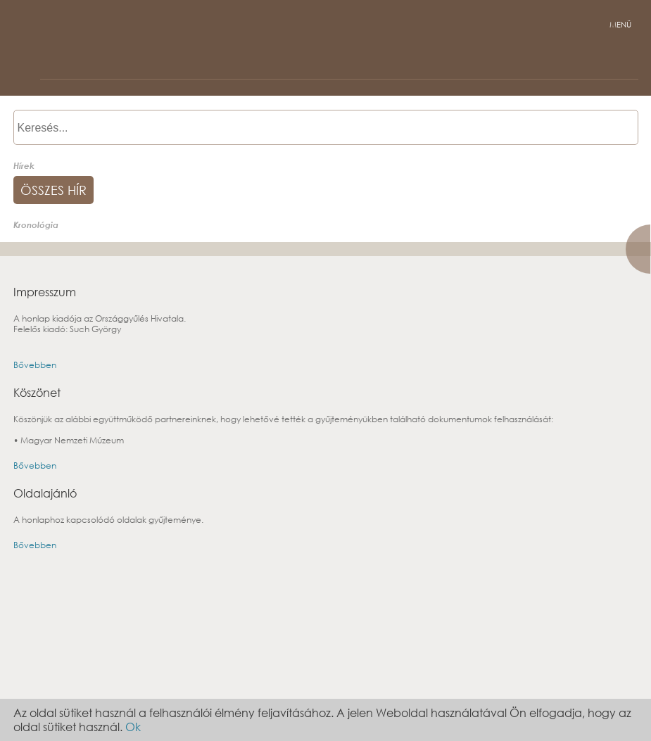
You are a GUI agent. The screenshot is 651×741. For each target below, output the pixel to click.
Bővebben (34, 365)
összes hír (53, 190)
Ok (133, 726)
